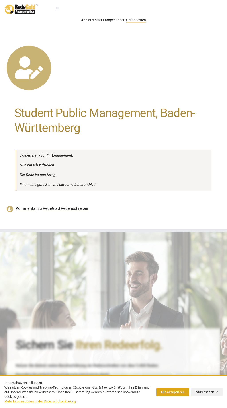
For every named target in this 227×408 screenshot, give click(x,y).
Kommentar (26, 208)
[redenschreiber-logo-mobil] (21, 6)
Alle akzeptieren (173, 392)
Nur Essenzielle (207, 392)
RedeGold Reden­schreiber (65, 208)
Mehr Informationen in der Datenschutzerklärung (40, 401)
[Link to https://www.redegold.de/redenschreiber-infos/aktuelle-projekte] (29, 68)
